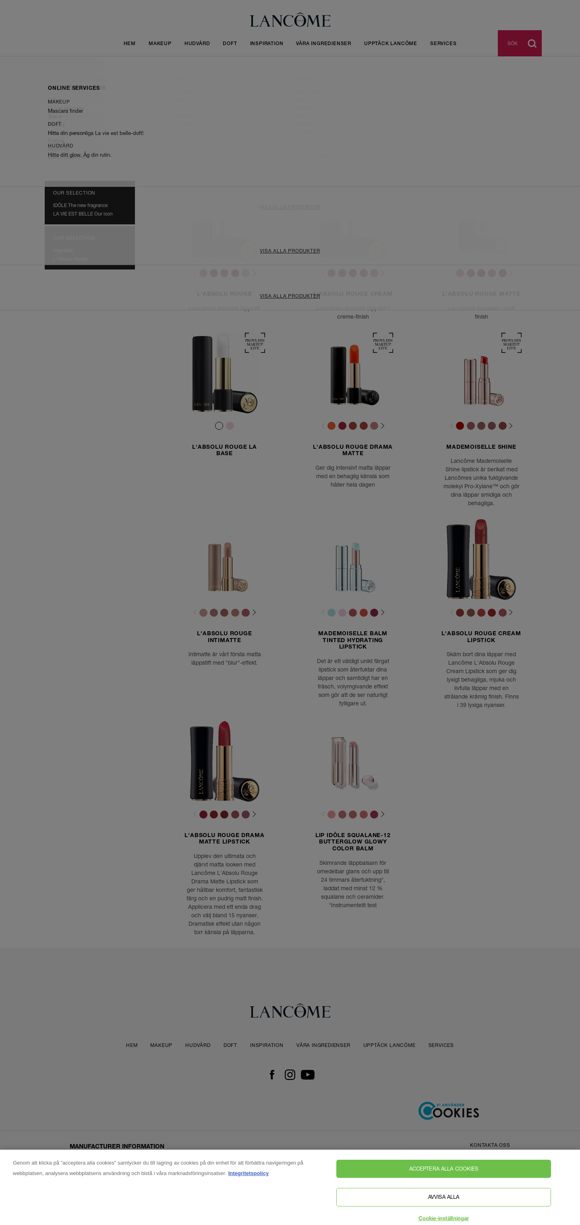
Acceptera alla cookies (443, 1182)
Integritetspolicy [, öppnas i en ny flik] (248, 1187)
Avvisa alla (443, 1210)
